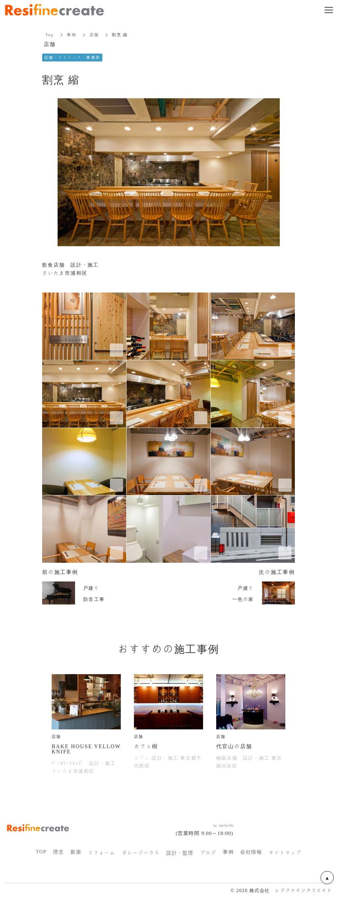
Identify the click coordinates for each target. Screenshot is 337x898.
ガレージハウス (141, 853)
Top (49, 35)
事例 (71, 35)
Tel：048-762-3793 (209, 824)
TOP (41, 851)
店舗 (94, 35)
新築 (75, 852)
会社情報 (251, 852)
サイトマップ (285, 853)
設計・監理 (180, 853)
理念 (58, 852)
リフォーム (101, 853)
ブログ (208, 853)
